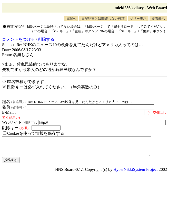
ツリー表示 (138, 18)
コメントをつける (18, 39)
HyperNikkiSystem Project (135, 173)
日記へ (71, 18)
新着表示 (158, 18)
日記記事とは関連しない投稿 (103, 18)
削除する (46, 39)
